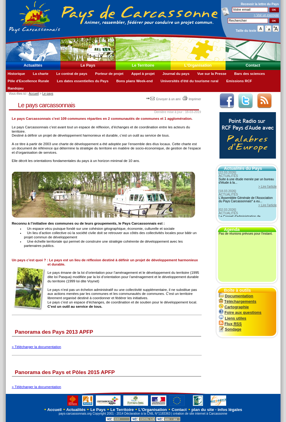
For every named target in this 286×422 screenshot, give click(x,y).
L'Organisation (198, 65)
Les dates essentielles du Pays (82, 81)
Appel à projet (143, 73)
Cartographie (234, 307)
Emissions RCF (239, 81)
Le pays (47, 93)
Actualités (33, 65)
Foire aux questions (240, 312)
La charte (40, 73)
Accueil (34, 93)
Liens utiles (232, 318)
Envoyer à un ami (163, 99)
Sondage (230, 329)
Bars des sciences (249, 73)
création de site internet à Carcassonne (200, 413)
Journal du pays (175, 73)
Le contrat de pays (71, 73)
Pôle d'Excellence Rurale (28, 81)
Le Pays (88, 65)
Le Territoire (143, 65)
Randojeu (16, 88)
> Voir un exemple (266, 15)
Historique (16, 73)
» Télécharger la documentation (36, 347)
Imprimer (191, 99)
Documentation (236, 296)
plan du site (202, 409)
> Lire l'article (267, 186)
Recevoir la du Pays (260, 4)
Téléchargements (237, 301)
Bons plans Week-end (134, 81)
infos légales (230, 409)
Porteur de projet (109, 73)
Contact (253, 65)
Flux (230, 323)
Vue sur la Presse (211, 73)
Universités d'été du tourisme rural (190, 81)
